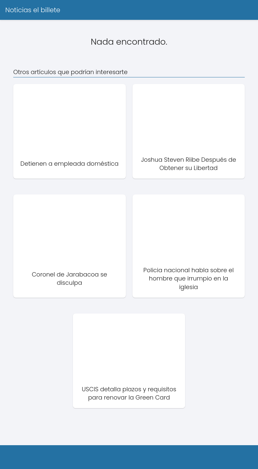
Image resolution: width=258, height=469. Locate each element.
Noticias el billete (32, 10)
